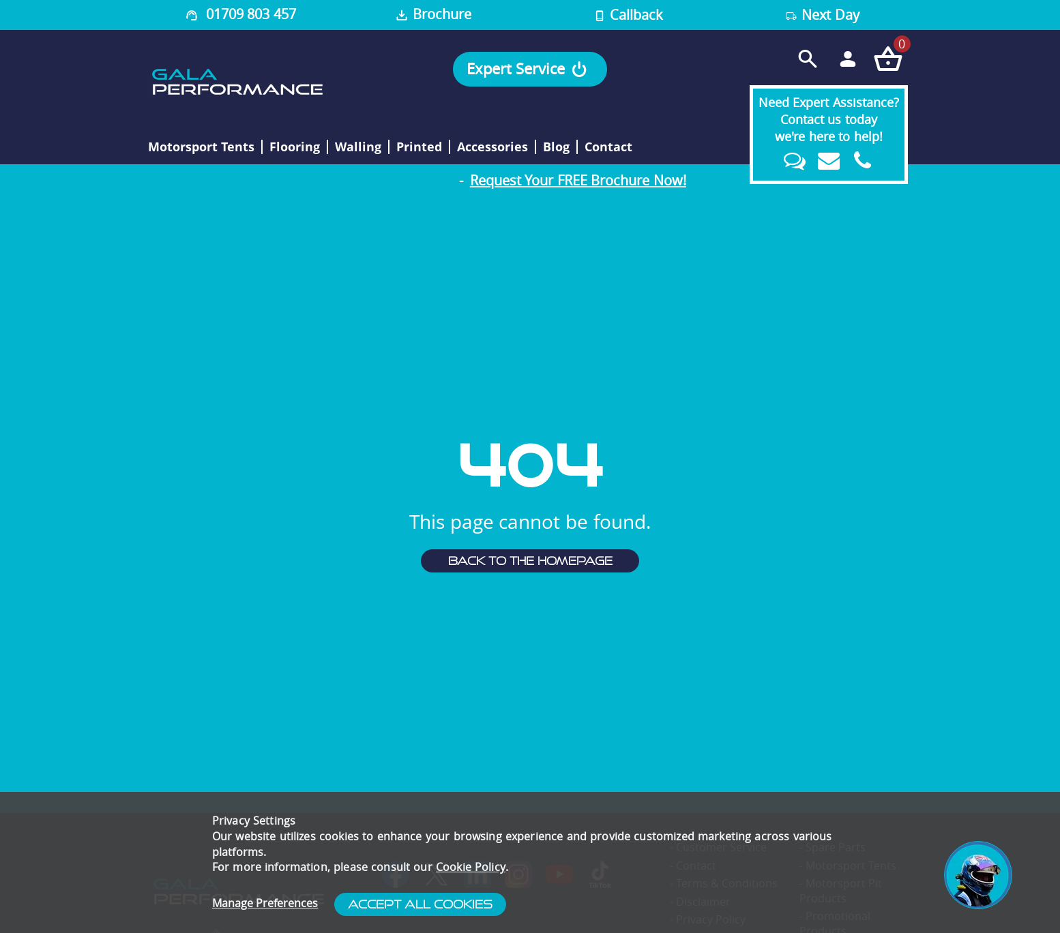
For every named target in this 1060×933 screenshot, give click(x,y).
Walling (358, 147)
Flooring (294, 147)
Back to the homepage (530, 561)
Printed (419, 147)
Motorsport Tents (201, 147)
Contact (608, 147)
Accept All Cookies (420, 904)
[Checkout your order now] (888, 58)
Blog (556, 147)
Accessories (492, 147)
